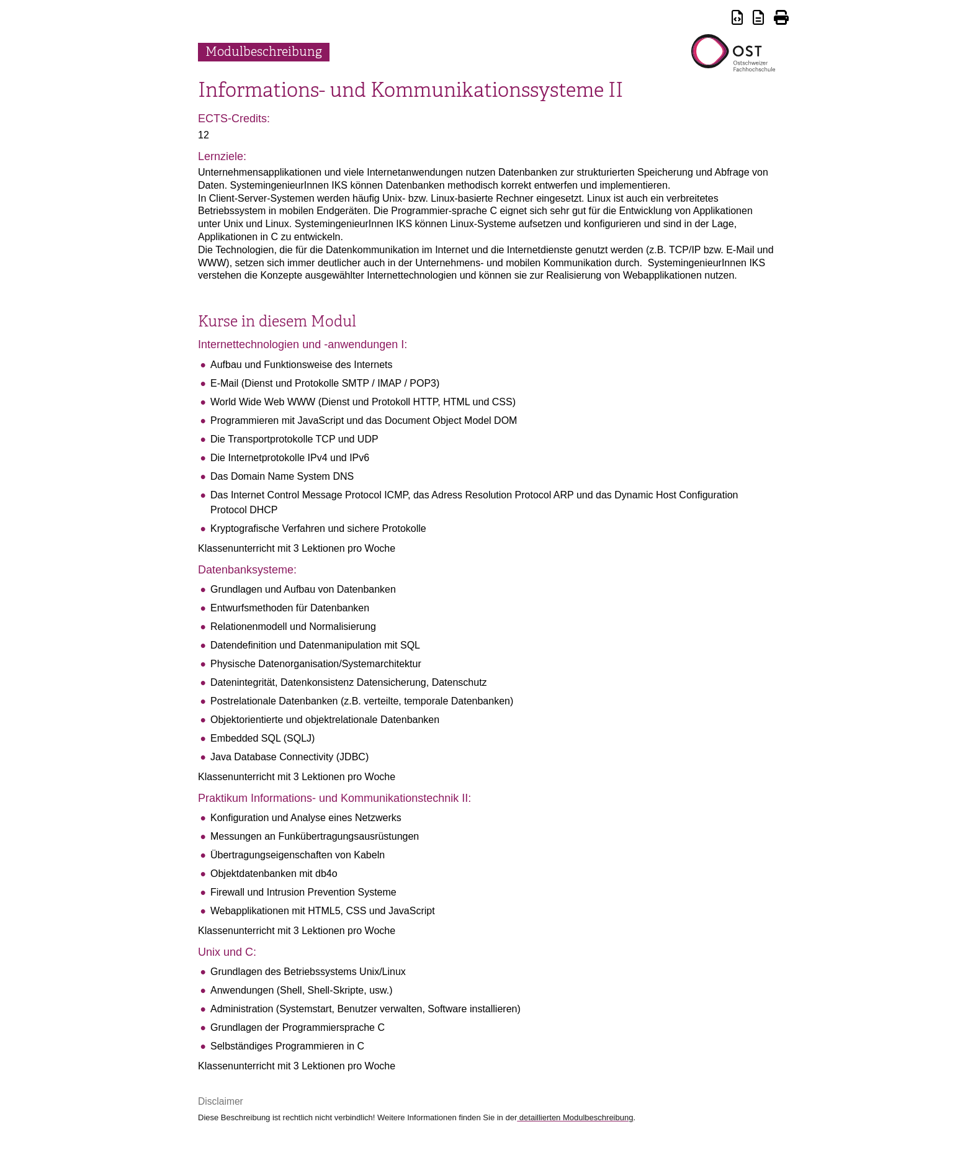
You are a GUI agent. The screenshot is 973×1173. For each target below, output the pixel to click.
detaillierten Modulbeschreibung (575, 1117)
